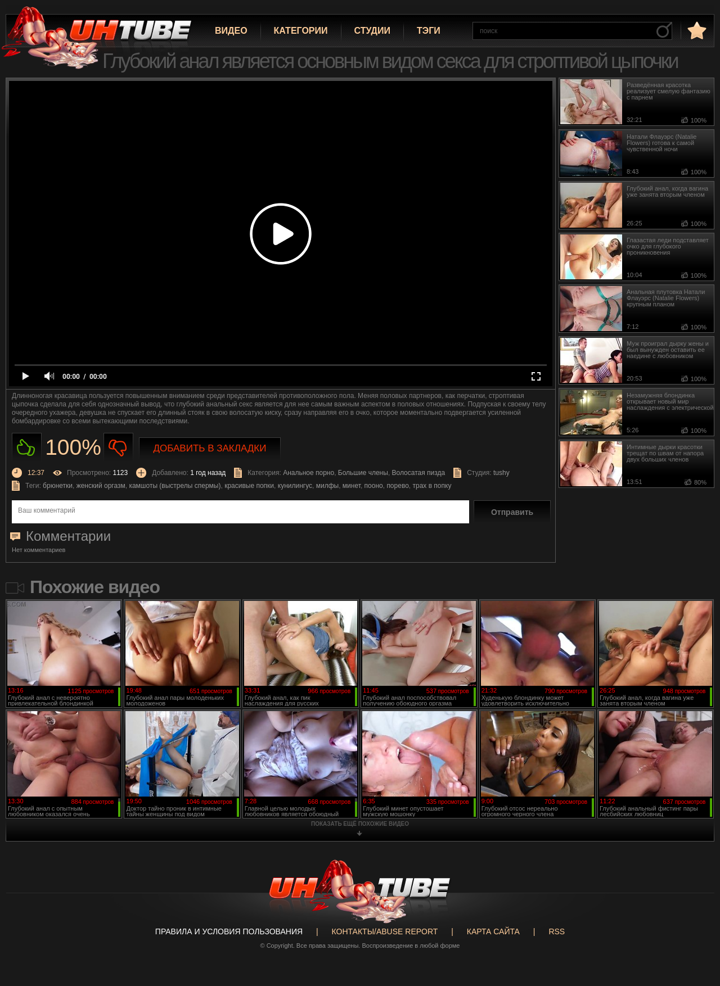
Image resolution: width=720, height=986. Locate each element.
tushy (501, 473)
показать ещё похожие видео (360, 824)
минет (352, 486)
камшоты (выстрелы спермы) (174, 486)
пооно (373, 486)
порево (397, 486)
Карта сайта (493, 931)
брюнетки (58, 486)
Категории (301, 30)
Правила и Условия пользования (229, 931)
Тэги (428, 30)
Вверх (695, 928)
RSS (556, 931)
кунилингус (295, 486)
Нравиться (27, 448)
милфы (327, 486)
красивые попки (249, 486)
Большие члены (363, 473)
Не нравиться (118, 448)
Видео (231, 30)
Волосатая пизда (419, 473)
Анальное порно (308, 473)
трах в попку (431, 486)
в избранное (696, 30)
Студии (372, 30)
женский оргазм (100, 486)
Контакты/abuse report (385, 931)
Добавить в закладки (210, 448)
